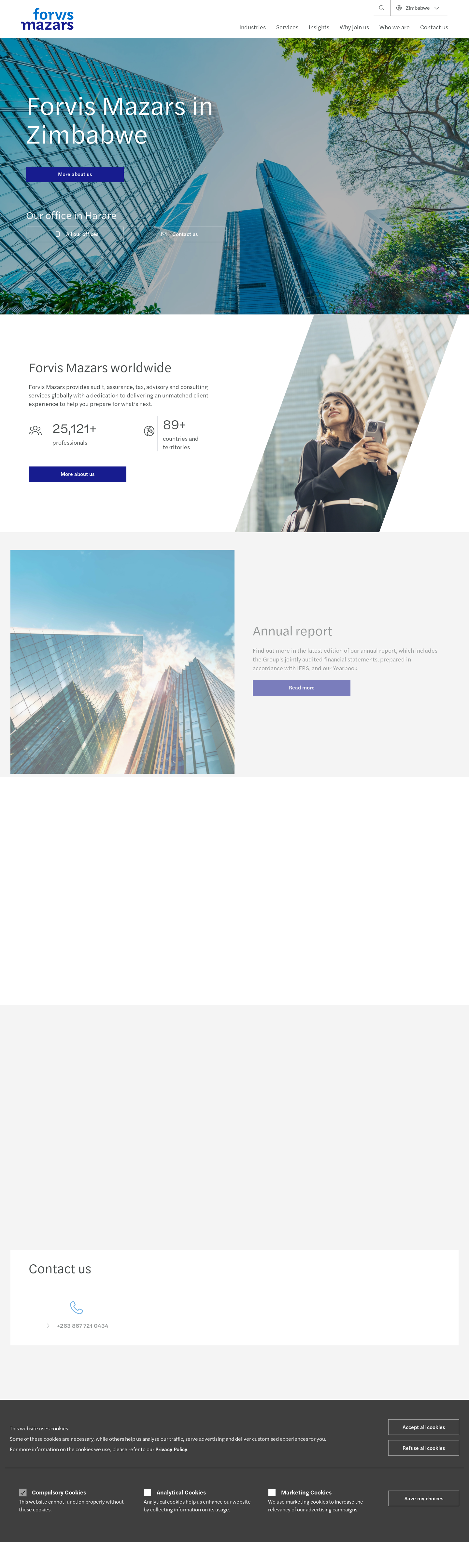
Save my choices (424, 1498)
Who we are (394, 27)
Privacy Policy (171, 1449)
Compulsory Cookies (59, 1492)
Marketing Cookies (306, 1492)
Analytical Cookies (181, 1492)
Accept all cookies (424, 1427)
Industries (252, 27)
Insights (319, 27)
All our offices (76, 234)
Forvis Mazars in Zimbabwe (119, 118)
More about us (75, 174)
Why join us (354, 27)
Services (287, 27)
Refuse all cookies (424, 1448)
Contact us (434, 27)
